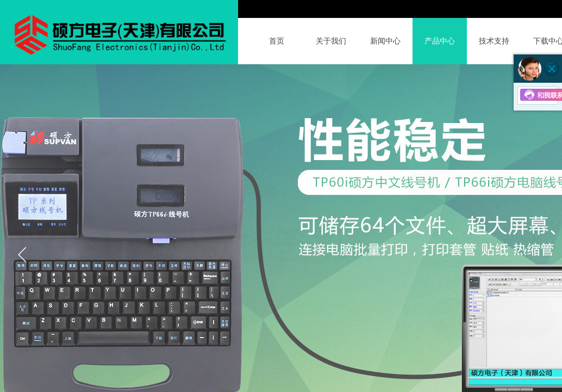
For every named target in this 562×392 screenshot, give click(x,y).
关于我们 (331, 41)
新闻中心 (385, 41)
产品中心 (439, 41)
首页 (276, 41)
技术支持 (494, 41)
